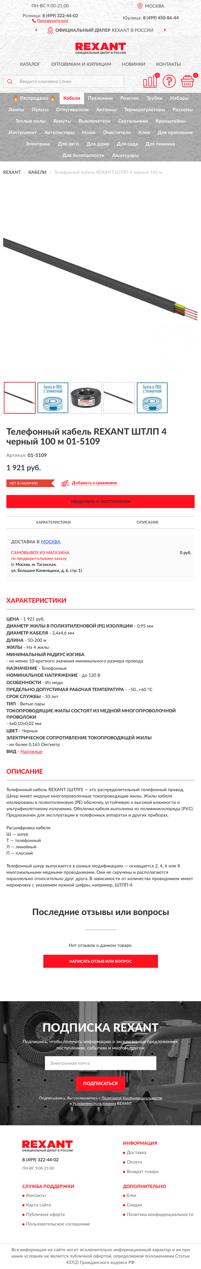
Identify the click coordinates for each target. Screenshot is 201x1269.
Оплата (134, 1162)
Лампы (16, 109)
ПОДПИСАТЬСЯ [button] (100, 1084)
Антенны (106, 109)
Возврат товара (143, 1172)
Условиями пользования (94, 1103)
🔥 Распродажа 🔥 (34, 98)
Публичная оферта (45, 1215)
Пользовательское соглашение (58, 1224)
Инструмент (23, 132)
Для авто (68, 144)
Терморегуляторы (144, 109)
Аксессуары (125, 155)
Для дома (98, 144)
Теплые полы (31, 121)
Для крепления (175, 132)
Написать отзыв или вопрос (100, 961)
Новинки (133, 64)
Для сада (127, 144)
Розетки (129, 98)
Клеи (144, 132)
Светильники (133, 121)
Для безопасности (83, 155)
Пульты (40, 109)
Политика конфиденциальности (160, 1215)
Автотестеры (60, 132)
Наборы (179, 98)
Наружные (31, 752)
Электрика (38, 144)
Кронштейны (171, 121)
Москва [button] (51, 542)
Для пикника (160, 144)
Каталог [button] (30, 64)
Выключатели (95, 121)
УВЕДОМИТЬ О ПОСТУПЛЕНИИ (100, 502)
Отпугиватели (72, 109)
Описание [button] (148, 522)
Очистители (117, 132)
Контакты (168, 64)
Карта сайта (38, 1205)
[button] (50, 20)
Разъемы (183, 109)
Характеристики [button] (53, 522)
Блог (132, 1196)
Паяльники (100, 98)
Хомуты (62, 121)
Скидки (134, 1205)
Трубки (154, 98)
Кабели (71, 98)
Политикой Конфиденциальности (132, 1098)
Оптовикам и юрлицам (81, 64)
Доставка (136, 1152)
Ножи (89, 132)
